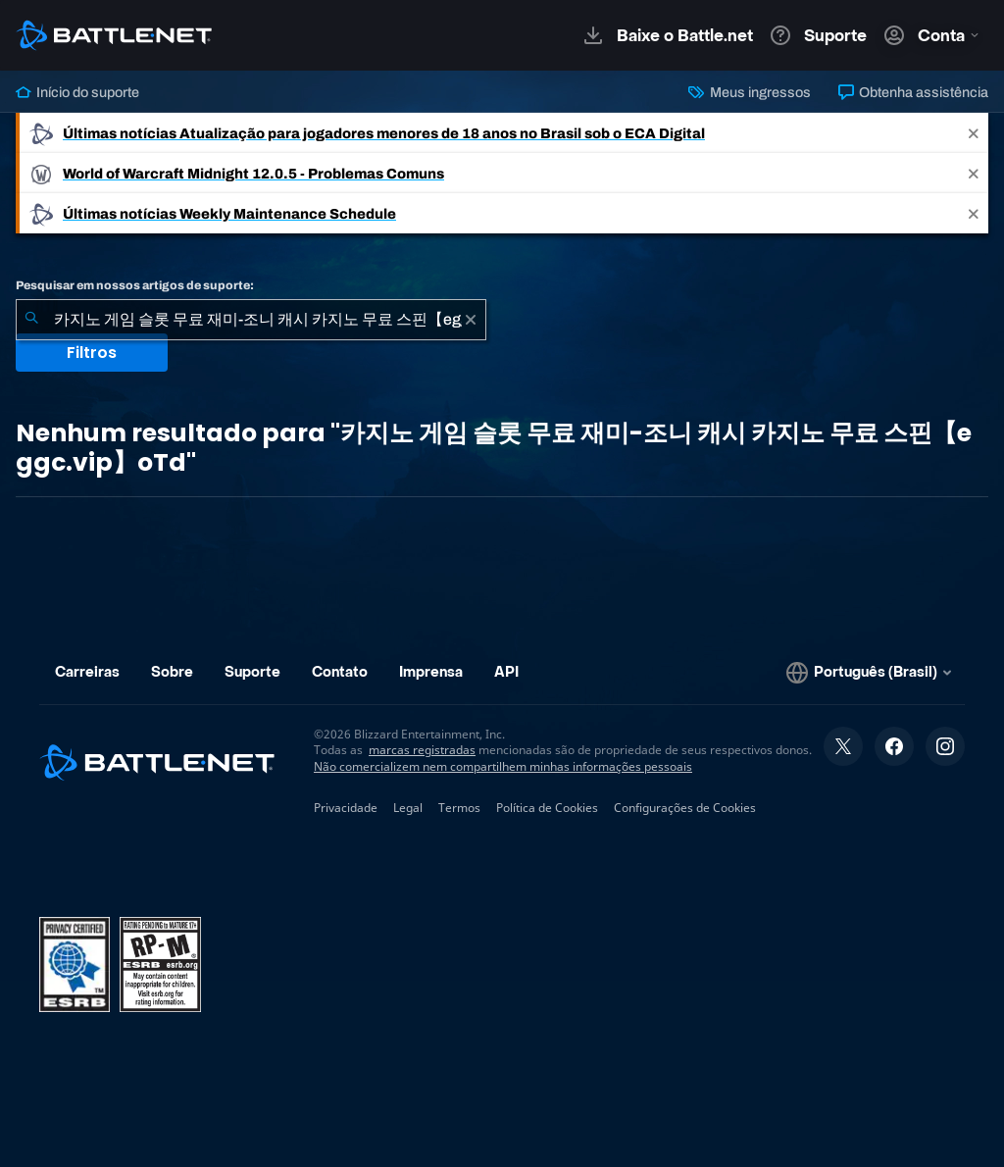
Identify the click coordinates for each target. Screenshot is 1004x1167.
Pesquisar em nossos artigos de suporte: (135, 285)
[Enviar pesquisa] (31, 319)
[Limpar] (470, 319)
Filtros (92, 352)
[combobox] (251, 319)
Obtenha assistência (913, 92)
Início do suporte (77, 92)
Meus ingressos (749, 92)
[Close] (973, 133)
